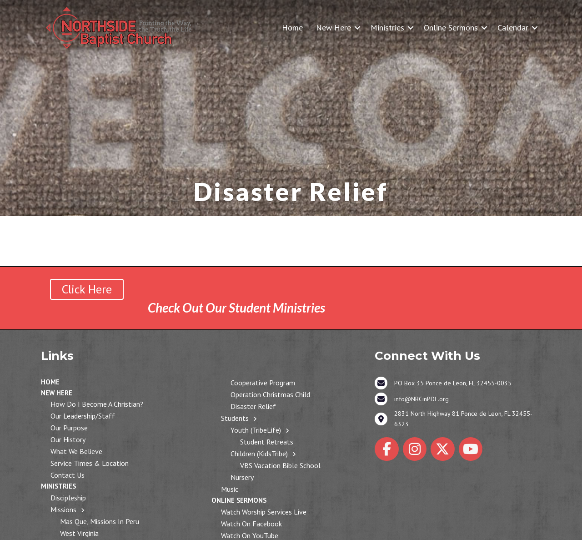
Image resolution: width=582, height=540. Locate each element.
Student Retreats (266, 441)
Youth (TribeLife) (256, 429)
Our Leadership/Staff (82, 415)
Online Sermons (451, 27)
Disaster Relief (253, 406)
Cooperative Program (263, 382)
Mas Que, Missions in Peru (99, 521)
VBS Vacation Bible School (280, 465)
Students (235, 418)
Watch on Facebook (251, 523)
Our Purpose (69, 427)
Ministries (387, 27)
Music (229, 489)
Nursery (242, 477)
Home (292, 27)
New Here (333, 27)
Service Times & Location (89, 463)
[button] (357, 27)
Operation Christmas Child (270, 394)
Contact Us (67, 474)
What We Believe (76, 451)
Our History (67, 439)
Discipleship (68, 497)
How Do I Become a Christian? (96, 404)
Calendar (512, 27)
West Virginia (79, 533)
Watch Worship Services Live (263, 511)
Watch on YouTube (249, 535)
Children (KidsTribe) (259, 453)
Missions (63, 509)
